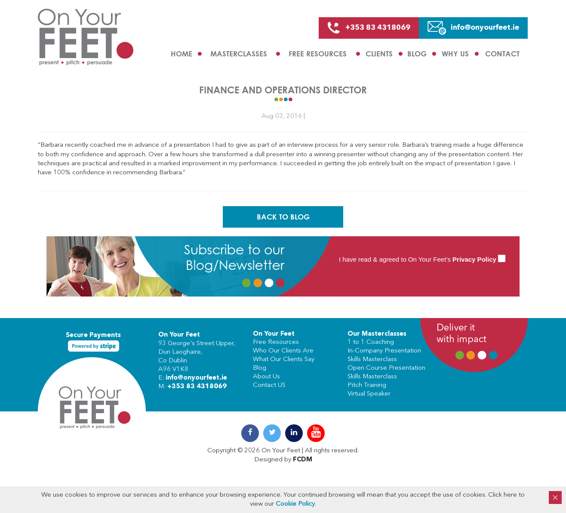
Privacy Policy (474, 259)
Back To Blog (283, 217)
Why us (455, 53)
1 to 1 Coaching (371, 342)
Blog (417, 53)
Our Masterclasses (377, 334)
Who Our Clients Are (283, 351)
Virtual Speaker (369, 394)
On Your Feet (179, 335)
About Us (266, 377)
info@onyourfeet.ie (196, 378)
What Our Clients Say (283, 359)
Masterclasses (238, 53)
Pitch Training (367, 385)
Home (181, 53)
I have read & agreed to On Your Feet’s (422, 259)
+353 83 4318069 (197, 386)
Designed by (283, 460)
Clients (379, 53)
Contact (502, 53)
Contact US (269, 385)
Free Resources (318, 53)
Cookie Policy (295, 504)
